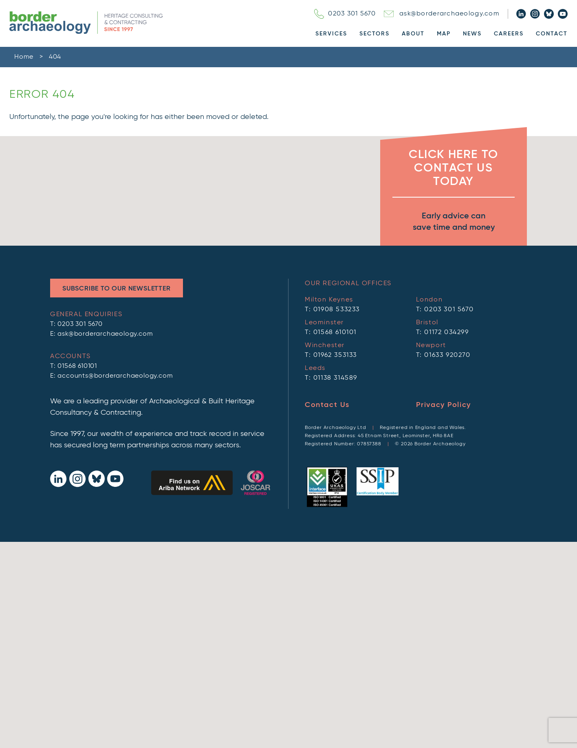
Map (444, 34)
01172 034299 (446, 332)
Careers (509, 34)
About (413, 34)
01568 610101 (77, 366)
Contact (552, 34)
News (472, 34)
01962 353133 (335, 355)
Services (331, 34)
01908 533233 (336, 309)
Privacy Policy (443, 405)
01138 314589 (335, 378)
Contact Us (327, 405)
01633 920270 (447, 355)
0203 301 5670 (345, 14)
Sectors (374, 34)
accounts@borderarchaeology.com (115, 376)
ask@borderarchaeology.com (442, 14)
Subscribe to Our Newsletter (116, 289)
